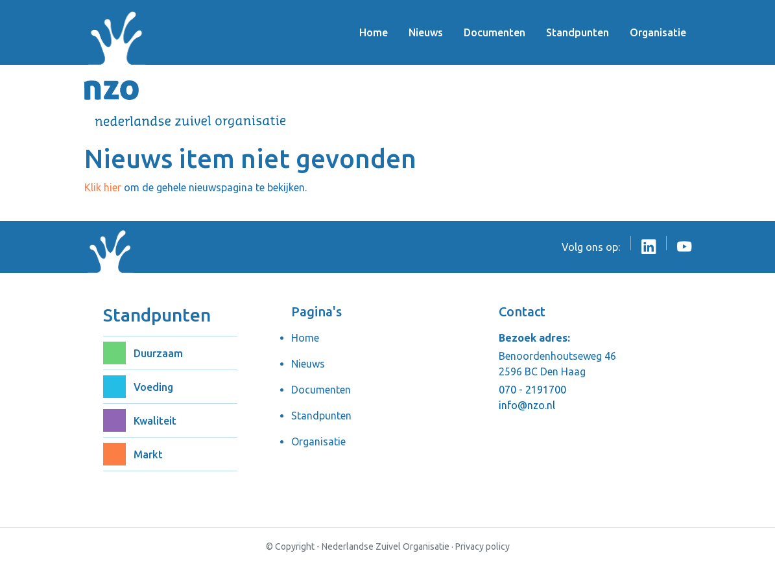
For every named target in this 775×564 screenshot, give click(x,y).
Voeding (153, 387)
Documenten (494, 32)
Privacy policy (482, 546)
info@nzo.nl (527, 405)
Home (373, 32)
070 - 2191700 (532, 389)
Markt (148, 454)
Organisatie (658, 32)
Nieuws (426, 32)
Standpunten (577, 32)
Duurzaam (158, 353)
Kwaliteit (155, 421)
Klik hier (102, 187)
